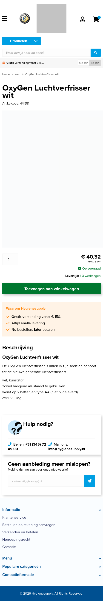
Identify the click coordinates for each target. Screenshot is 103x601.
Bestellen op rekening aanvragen (28, 524)
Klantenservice (14, 517)
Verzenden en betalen (20, 532)
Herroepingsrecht (16, 539)
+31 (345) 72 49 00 (27, 447)
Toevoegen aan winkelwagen (51, 289)
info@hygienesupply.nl (66, 449)
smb (17, 74)
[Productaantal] (10, 259)
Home (6, 74)
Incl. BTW (95, 62)
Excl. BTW (83, 62)
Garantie (9, 546)
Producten (18, 41)
